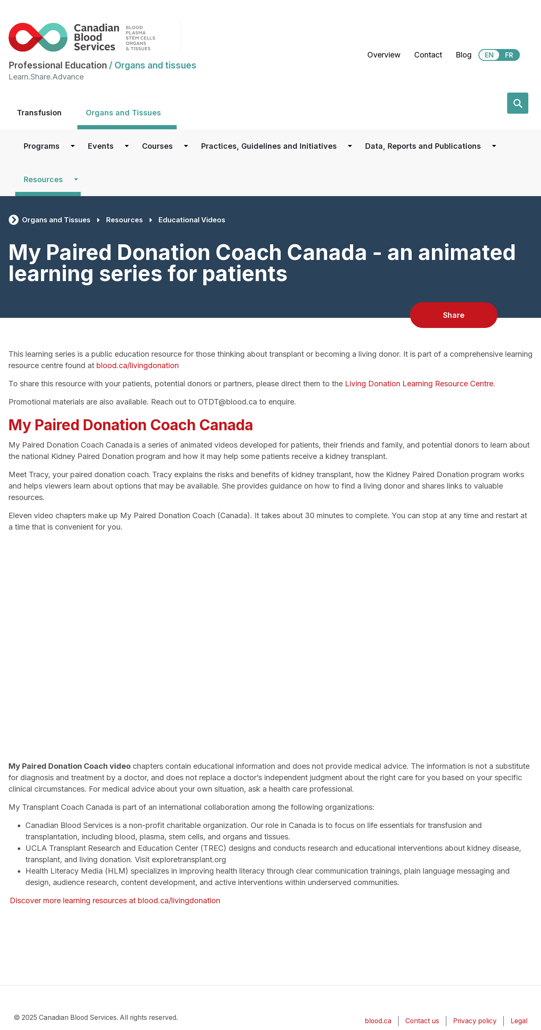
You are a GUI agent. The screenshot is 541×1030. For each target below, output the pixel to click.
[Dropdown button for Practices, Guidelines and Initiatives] (350, 146)
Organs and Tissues (123, 112)
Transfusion (39, 112)
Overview (384, 54)
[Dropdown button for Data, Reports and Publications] (494, 146)
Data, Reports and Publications (423, 146)
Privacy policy (475, 1021)
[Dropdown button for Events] (126, 146)
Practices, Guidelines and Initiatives (269, 146)
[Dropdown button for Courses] (186, 146)
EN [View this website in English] (489, 55)
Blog (464, 54)
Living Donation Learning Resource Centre (419, 383)
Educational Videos (191, 220)
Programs (42, 146)
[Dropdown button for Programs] (72, 146)
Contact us (422, 1021)
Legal (519, 1021)
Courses (157, 146)
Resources (43, 179)
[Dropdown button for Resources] (76, 179)
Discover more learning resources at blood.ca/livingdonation (114, 900)
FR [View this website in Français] (509, 55)
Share (453, 315)
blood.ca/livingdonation (137, 365)
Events (101, 146)
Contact (428, 54)
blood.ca (378, 1021)
